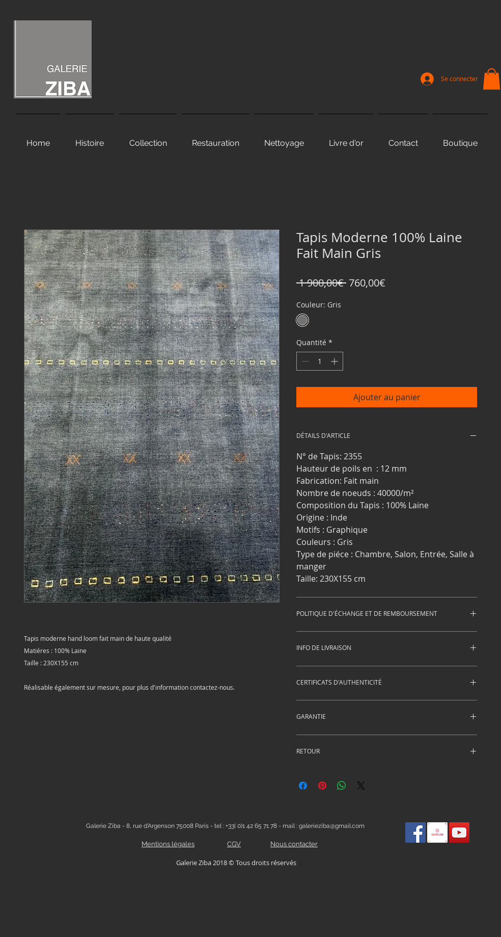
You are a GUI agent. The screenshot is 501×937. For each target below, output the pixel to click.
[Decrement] (304, 361)
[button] (491, 79)
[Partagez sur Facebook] (303, 785)
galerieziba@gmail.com (332, 825)
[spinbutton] (320, 361)
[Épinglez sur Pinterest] (322, 785)
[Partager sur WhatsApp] (342, 785)
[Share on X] (361, 785)
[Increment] (335, 361)
